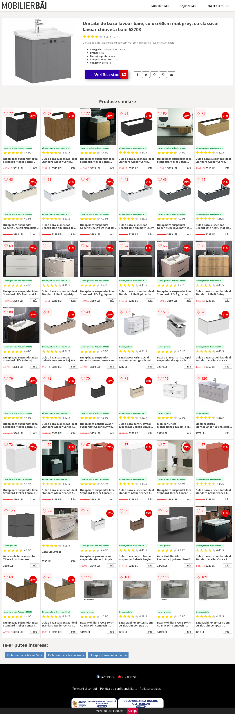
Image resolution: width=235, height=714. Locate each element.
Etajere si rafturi (218, 6)
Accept (132, 711)
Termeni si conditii (85, 689)
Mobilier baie (160, 6)
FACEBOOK (106, 677)
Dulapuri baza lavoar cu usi (108, 655)
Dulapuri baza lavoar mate (66, 655)
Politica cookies (150, 689)
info (35, 167)
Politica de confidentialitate (118, 689)
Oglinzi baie (188, 6)
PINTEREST (127, 677)
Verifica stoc (111, 74)
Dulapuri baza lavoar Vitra (25, 655)
